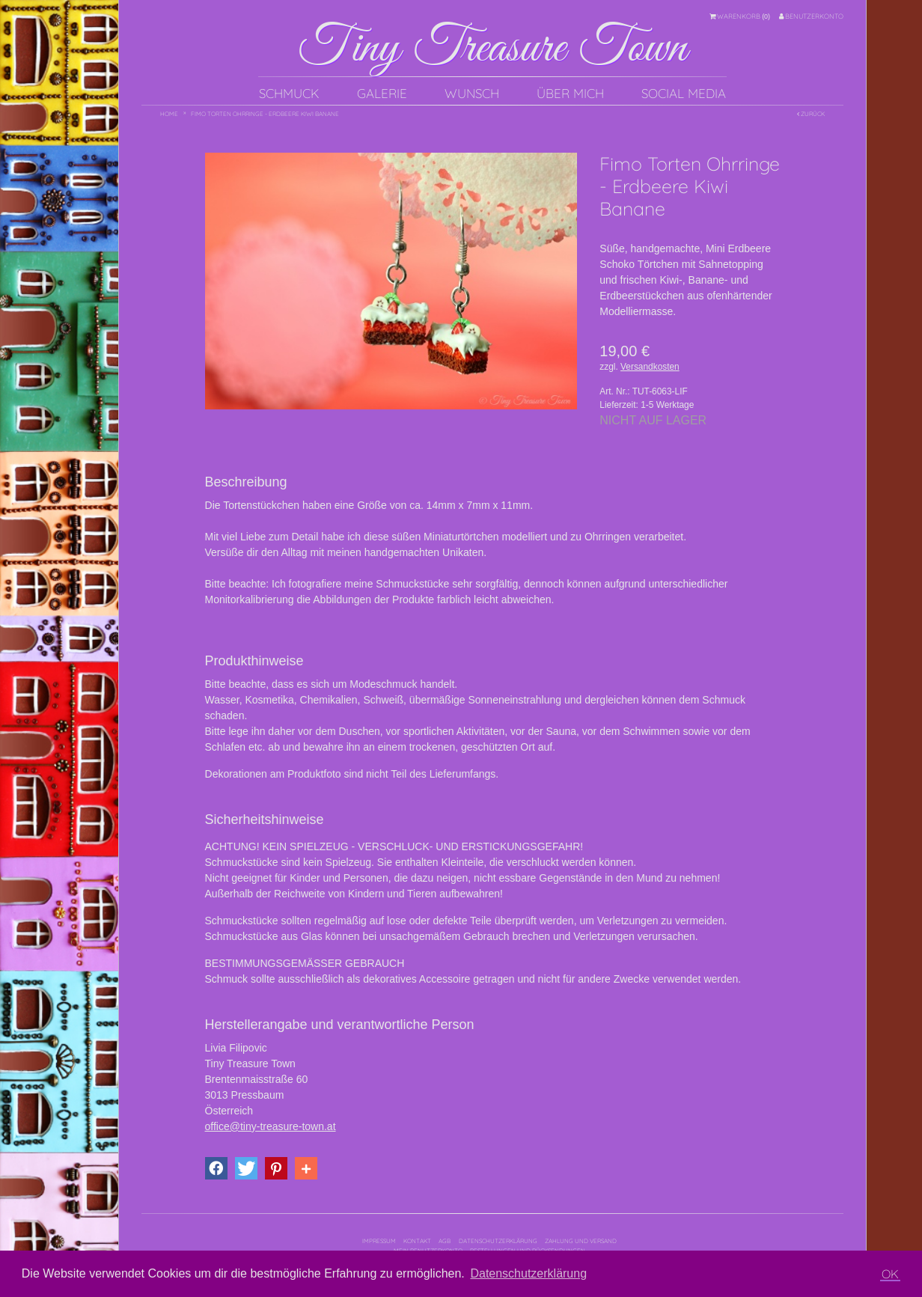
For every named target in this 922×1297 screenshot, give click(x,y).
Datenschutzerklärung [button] (528, 1273)
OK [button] (890, 1273)
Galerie (382, 93)
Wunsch (472, 93)
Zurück (811, 114)
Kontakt (417, 1241)
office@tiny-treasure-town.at (270, 1126)
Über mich (570, 93)
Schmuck (289, 93)
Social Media (683, 93)
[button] (216, 1168)
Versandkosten (650, 366)
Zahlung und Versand (581, 1241)
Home (169, 114)
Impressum (379, 1241)
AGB (445, 1241)
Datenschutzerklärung (498, 1241)
